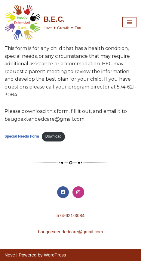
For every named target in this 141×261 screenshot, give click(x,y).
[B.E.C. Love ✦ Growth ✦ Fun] (43, 22)
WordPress (55, 254)
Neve (10, 254)
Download (53, 136)
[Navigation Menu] (129, 22)
